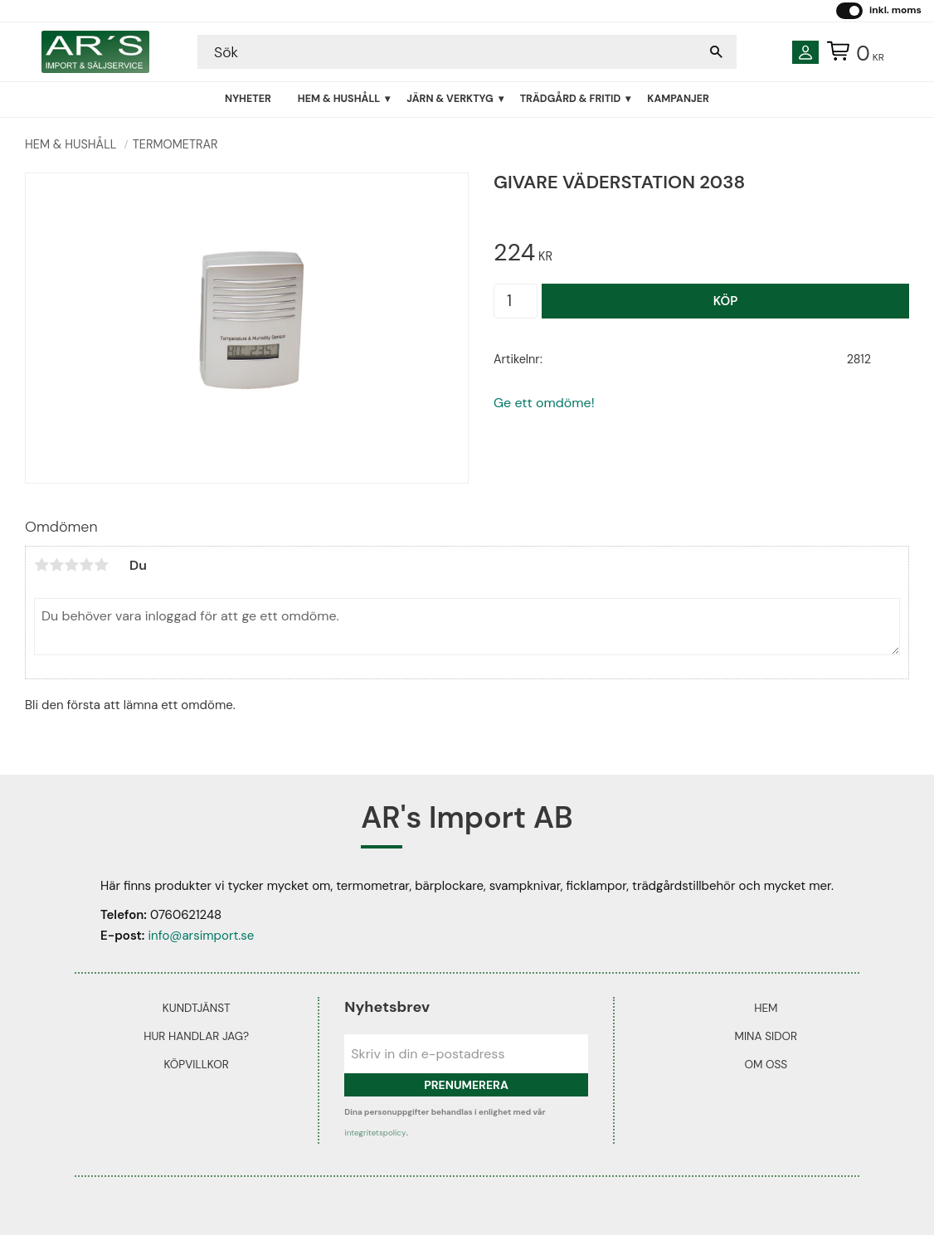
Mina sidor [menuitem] (766, 1036)
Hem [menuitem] (765, 1008)
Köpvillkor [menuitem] (195, 1065)
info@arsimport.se (201, 935)
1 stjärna (41, 564)
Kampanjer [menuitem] (678, 98)
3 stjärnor (71, 564)
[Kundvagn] (851, 52)
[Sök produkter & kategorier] (450, 52)
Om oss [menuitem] (765, 1065)
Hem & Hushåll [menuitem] (339, 98)
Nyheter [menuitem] (248, 98)
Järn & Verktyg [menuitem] (449, 98)
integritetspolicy (375, 1132)
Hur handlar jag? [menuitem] (196, 1036)
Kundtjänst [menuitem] (197, 1008)
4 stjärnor (86, 564)
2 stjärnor (56, 564)
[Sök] (715, 52)
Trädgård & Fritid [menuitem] (570, 98)
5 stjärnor (101, 564)
